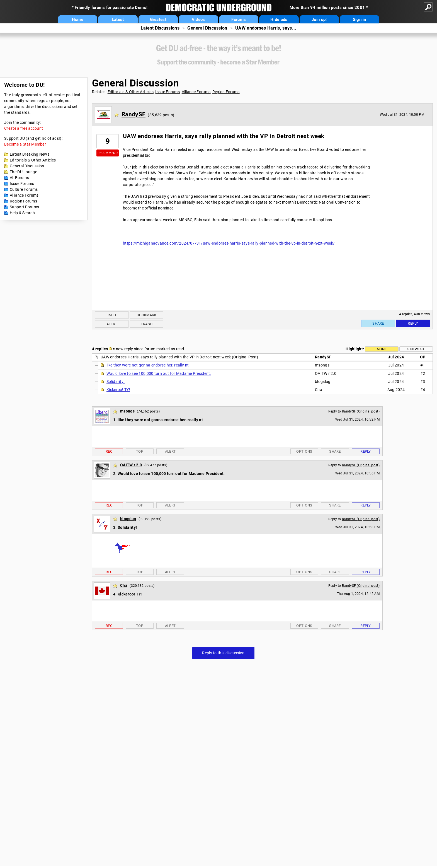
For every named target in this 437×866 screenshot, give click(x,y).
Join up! (319, 19)
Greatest (158, 19)
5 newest (416, 349)
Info (112, 315)
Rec (109, 451)
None (382, 349)
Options (304, 451)
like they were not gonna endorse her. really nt (147, 365)
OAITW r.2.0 (131, 465)
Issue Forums (22, 183)
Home (77, 19)
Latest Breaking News (29, 154)
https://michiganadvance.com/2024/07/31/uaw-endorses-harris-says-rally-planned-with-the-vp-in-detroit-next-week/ (229, 243)
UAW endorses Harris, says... (265, 28)
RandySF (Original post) (361, 411)
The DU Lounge (23, 172)
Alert (111, 324)
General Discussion (207, 28)
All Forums (19, 177)
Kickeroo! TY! (118, 389)
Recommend (108, 153)
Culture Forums (24, 189)
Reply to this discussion (223, 653)
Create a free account (23, 128)
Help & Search (22, 213)
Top (139, 451)
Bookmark (146, 315)
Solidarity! (115, 381)
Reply (413, 323)
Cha (123, 585)
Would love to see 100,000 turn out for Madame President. (158, 373)
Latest (118, 19)
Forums (238, 19)
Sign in (359, 19)
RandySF (133, 114)
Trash (147, 324)
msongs (127, 411)
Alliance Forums (24, 195)
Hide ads (278, 19)
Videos (198, 19)
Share (378, 323)
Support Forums (24, 207)
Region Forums (23, 201)
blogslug (128, 519)
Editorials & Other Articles (33, 160)
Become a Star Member (25, 144)
